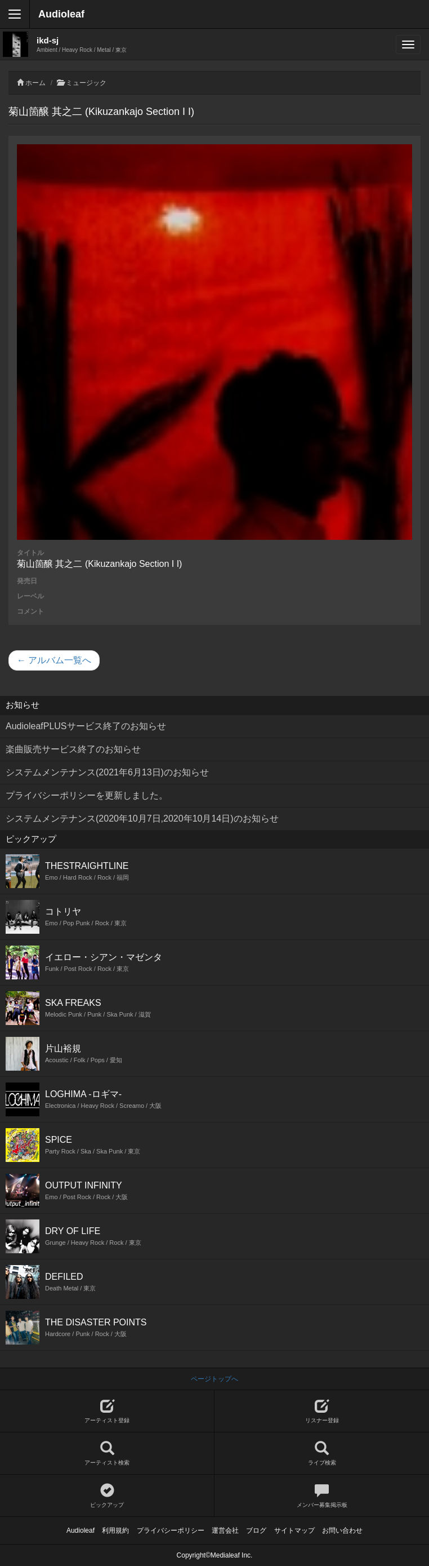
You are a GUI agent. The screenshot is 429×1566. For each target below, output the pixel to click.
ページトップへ (214, 1379)
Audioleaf (61, 14)
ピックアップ (107, 1496)
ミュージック (86, 83)
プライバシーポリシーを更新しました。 (87, 795)
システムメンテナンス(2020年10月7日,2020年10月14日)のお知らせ (142, 818)
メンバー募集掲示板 (321, 1496)
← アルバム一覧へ (54, 660)
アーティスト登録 (107, 1411)
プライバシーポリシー (170, 1530)
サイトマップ (294, 1530)
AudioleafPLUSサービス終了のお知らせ (86, 726)
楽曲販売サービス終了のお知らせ (73, 749)
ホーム (35, 83)
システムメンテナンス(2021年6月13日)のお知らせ (107, 772)
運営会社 (225, 1530)
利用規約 (115, 1530)
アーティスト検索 (107, 1453)
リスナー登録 (321, 1411)
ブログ (256, 1530)
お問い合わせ (342, 1530)
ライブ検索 (321, 1453)
